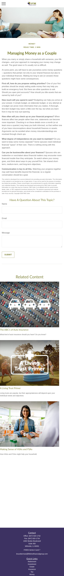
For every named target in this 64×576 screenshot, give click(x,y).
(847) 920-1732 (35, 536)
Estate (32, 567)
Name (4, 204)
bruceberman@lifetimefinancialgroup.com (32, 554)
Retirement (32, 562)
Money (32, 574)
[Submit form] (8, 255)
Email (4, 218)
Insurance (32, 569)
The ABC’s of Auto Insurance (14, 329)
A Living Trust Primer (10, 388)
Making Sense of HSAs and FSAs (16, 449)
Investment (32, 564)
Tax (32, 572)
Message (6, 233)
